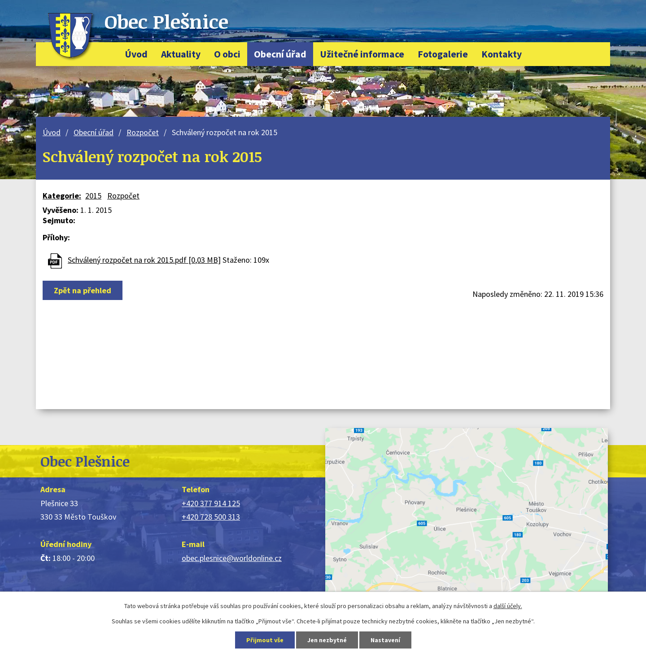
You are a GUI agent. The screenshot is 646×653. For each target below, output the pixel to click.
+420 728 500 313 (211, 517)
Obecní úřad (280, 54)
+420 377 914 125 (211, 503)
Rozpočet (143, 132)
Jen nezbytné (327, 640)
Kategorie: (62, 195)
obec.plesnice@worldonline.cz (232, 558)
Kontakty (501, 54)
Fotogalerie (443, 54)
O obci (227, 54)
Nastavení (385, 640)
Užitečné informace (362, 54)
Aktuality (181, 54)
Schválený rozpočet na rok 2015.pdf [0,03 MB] (144, 260)
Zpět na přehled (82, 290)
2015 (93, 195)
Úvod (136, 54)
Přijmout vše (265, 640)
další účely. (507, 606)
